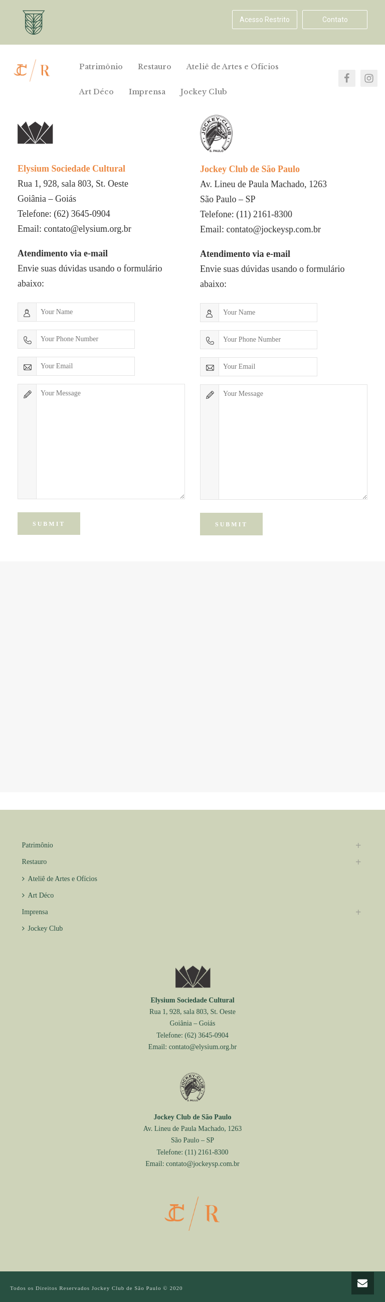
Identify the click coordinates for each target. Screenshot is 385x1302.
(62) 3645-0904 (82, 214)
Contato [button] (335, 20)
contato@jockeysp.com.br (274, 229)
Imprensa (147, 91)
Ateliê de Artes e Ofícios (232, 66)
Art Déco (96, 91)
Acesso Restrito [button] (265, 20)
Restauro (154, 66)
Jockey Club (203, 91)
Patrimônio (101, 66)
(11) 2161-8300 (264, 214)
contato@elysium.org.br (87, 229)
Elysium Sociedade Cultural (192, 1000)
